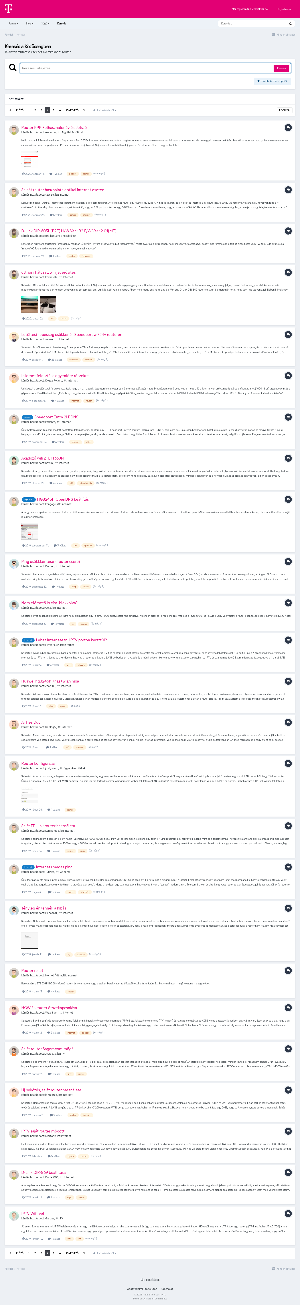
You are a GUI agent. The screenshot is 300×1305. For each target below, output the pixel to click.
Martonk (50, 1136)
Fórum (13, 23)
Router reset (32, 970)
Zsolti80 (50, 686)
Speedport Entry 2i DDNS (56, 417)
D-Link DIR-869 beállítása (43, 1172)
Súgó (45, 23)
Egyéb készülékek (73, 132)
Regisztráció (284, 9)
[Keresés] (247, 23)
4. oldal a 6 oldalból (104, 110)
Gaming (65, 872)
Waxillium (51, 1012)
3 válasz (53, 665)
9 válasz (56, 1115)
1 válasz (55, 173)
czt (47, 236)
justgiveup (51, 768)
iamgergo (51, 1095)
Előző (20, 110)
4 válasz (57, 400)
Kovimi (49, 463)
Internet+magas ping (54, 866)
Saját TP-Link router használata (48, 825)
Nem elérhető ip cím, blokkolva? (49, 602)
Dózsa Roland (53, 380)
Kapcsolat (167, 1289)
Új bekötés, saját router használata (51, 1089)
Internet (64, 195)
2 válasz (53, 1197)
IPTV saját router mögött (43, 1131)
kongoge (50, 504)
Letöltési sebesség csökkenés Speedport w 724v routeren (71, 334)
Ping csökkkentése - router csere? (51, 561)
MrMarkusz (52, 645)
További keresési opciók (272, 81)
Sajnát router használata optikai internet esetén (62, 189)
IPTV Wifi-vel (32, 1213)
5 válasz (56, 215)
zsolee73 (50, 1054)
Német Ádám (53, 975)
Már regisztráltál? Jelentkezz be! (250, 9)
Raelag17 (50, 727)
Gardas (49, 1218)
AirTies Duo (31, 722)
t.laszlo (49, 195)
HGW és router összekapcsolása (49, 1007)
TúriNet (49, 872)
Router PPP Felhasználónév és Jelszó (54, 127)
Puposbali (51, 913)
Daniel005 (51, 1177)
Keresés (61, 25)
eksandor (50, 132)
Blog (29, 23)
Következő (72, 110)
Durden (49, 566)
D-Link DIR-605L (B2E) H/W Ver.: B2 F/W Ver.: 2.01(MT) (68, 230)
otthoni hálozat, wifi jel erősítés (48, 272)
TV (63, 1054)
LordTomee (52, 831)
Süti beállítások (150, 1280)
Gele (48, 608)
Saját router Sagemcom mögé (47, 1048)
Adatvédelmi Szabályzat (142, 1289)
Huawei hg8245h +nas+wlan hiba (50, 681)
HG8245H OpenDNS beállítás (63, 499)
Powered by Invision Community (150, 1298)
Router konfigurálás (38, 763)
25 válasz (55, 359)
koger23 (50, 422)
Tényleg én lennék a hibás (43, 908)
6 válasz (58, 442)
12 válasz (57, 623)
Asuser (49, 339)
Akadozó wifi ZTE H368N (42, 458)
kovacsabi (51, 277)
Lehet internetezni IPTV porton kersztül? (71, 639)
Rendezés (284, 110)
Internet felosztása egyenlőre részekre (55, 375)
